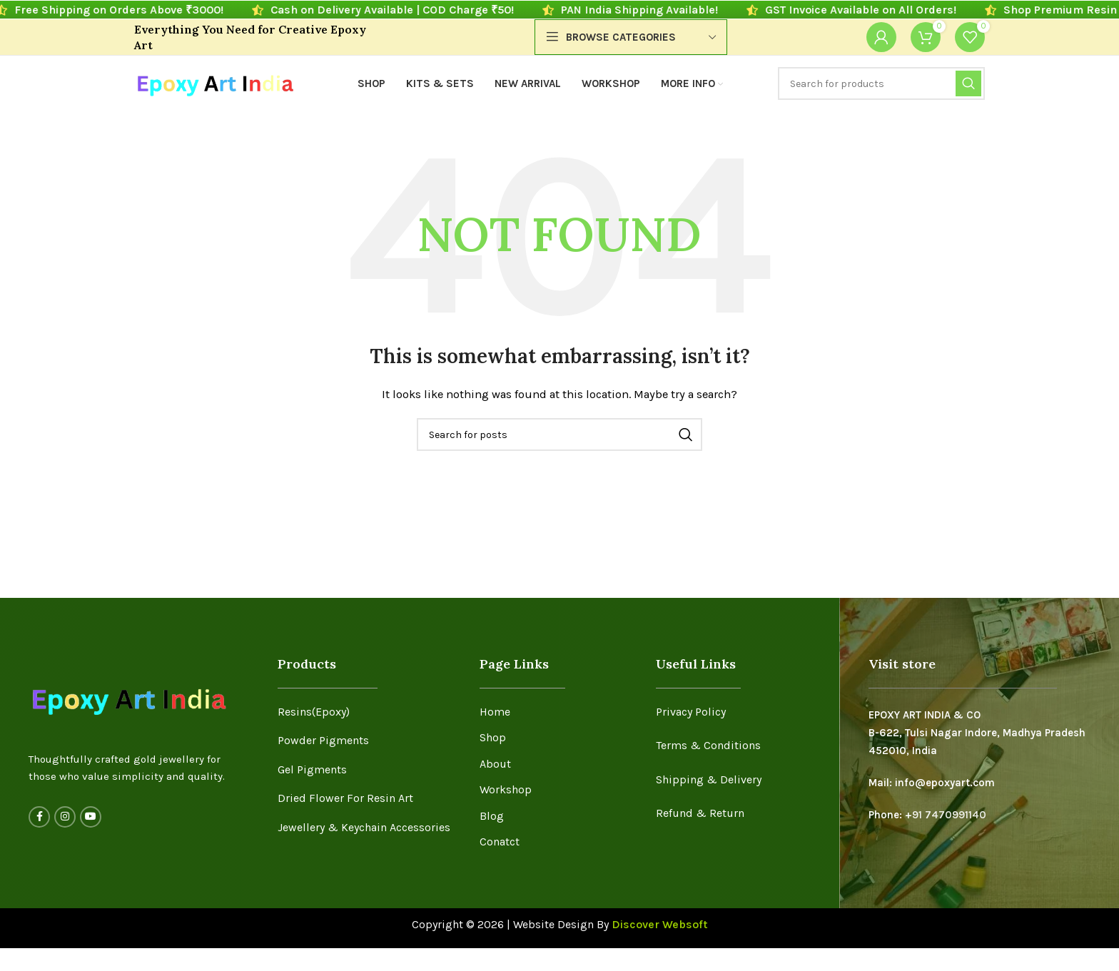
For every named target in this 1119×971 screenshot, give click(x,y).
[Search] (881, 83)
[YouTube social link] (90, 817)
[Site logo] (214, 82)
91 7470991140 (949, 814)
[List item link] (368, 712)
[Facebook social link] (39, 817)
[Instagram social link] (65, 817)
